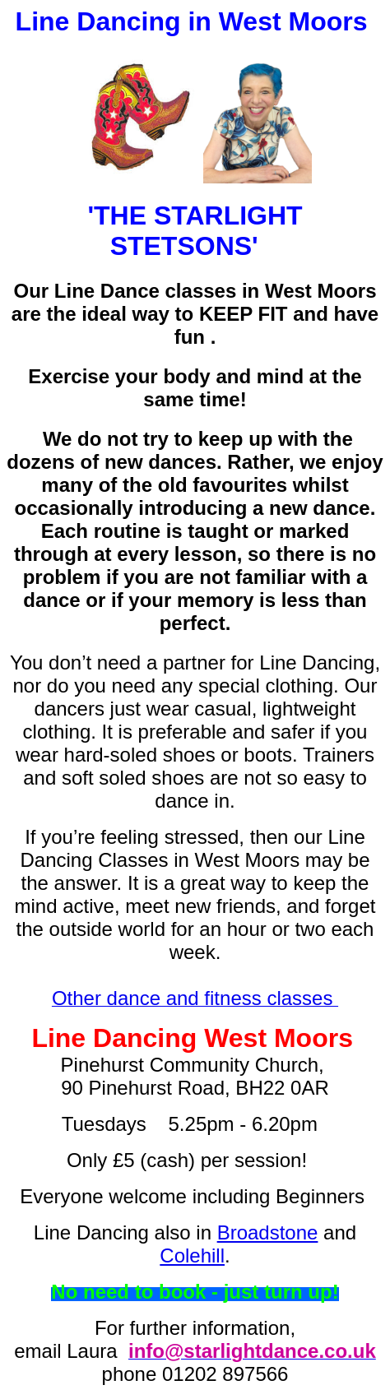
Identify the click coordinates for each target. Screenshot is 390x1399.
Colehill (192, 1255)
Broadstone (267, 1232)
